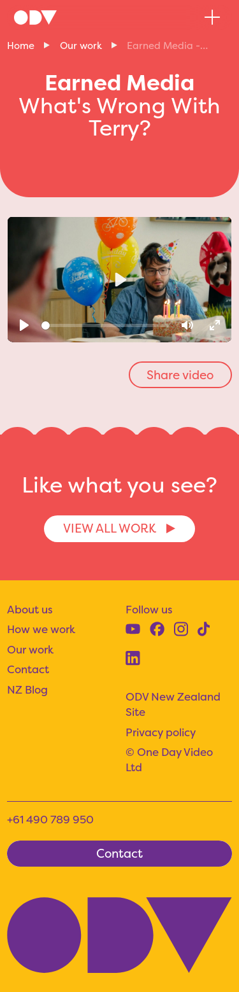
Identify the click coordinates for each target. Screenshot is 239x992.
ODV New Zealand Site (173, 704)
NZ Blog (27, 689)
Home (20, 45)
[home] (35, 17)
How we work (41, 629)
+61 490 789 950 (50, 819)
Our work (81, 45)
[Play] (24, 325)
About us (30, 609)
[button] (212, 17)
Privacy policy (161, 732)
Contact (28, 669)
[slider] (104, 325)
